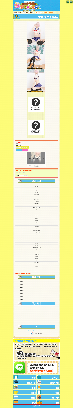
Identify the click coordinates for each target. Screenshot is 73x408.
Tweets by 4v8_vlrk (30, 330)
